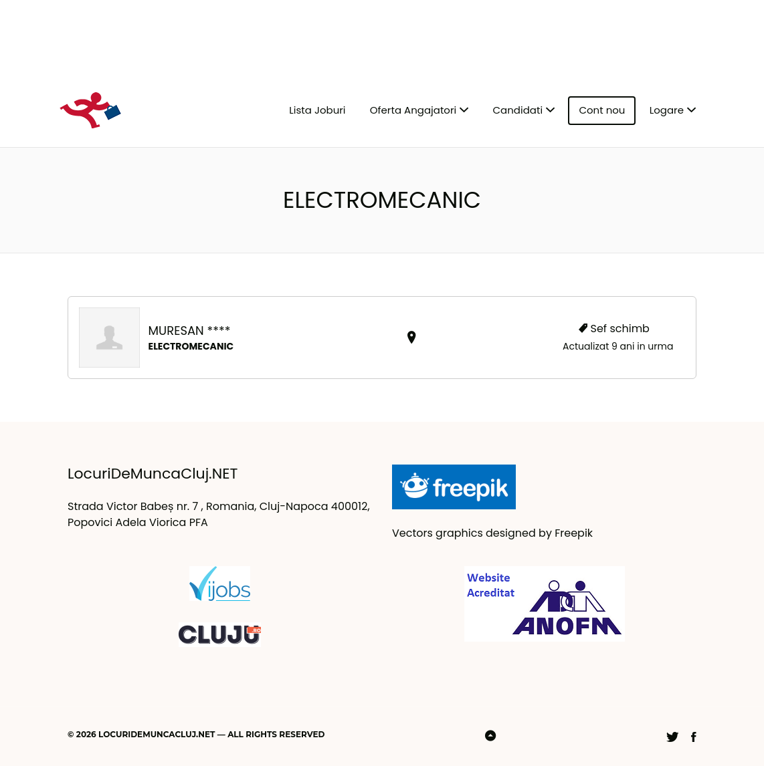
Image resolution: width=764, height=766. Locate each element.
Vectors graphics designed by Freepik (492, 533)
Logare (667, 110)
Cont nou (602, 110)
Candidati (518, 110)
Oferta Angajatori (413, 110)
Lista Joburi (317, 110)
